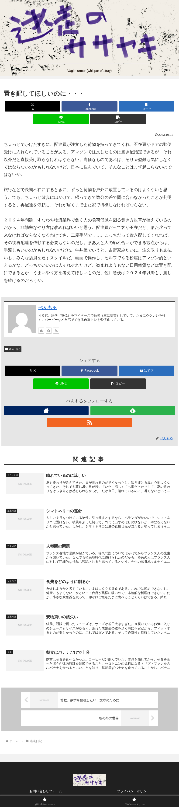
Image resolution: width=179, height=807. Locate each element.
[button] (118, 119)
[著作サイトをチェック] (41, 331)
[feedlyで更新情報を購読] (49, 331)
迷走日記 (12, 349)
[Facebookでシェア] (89, 106)
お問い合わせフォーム (45, 792)
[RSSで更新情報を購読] (56, 331)
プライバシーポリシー (133, 792)
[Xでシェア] (32, 106)
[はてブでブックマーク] (146, 106)
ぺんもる (47, 307)
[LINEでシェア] (61, 119)
